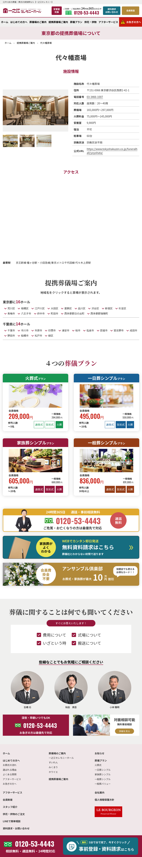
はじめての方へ (18, 22)
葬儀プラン (76, 22)
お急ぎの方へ (9, 783)
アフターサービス (108, 22)
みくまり (53, 767)
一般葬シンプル (106, 442)
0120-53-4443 (82, 13)
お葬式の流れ (9, 765)
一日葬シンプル (106, 378)
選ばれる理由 (9, 769)
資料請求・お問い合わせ (16, 828)
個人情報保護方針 (104, 799)
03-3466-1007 (95, 97)
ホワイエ (53, 772)
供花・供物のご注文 (14, 814)
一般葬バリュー (103, 783)
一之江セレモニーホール (61, 757)
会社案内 (99, 792)
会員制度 (8, 799)
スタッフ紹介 (10, 807)
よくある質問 (9, 774)
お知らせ (99, 753)
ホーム (4, 22)
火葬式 (35, 378)
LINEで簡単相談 (12, 821)
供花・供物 (90, 22)
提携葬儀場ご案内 (58, 22)
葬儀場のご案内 (37, 22)
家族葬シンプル (35, 442)
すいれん (53, 762)
